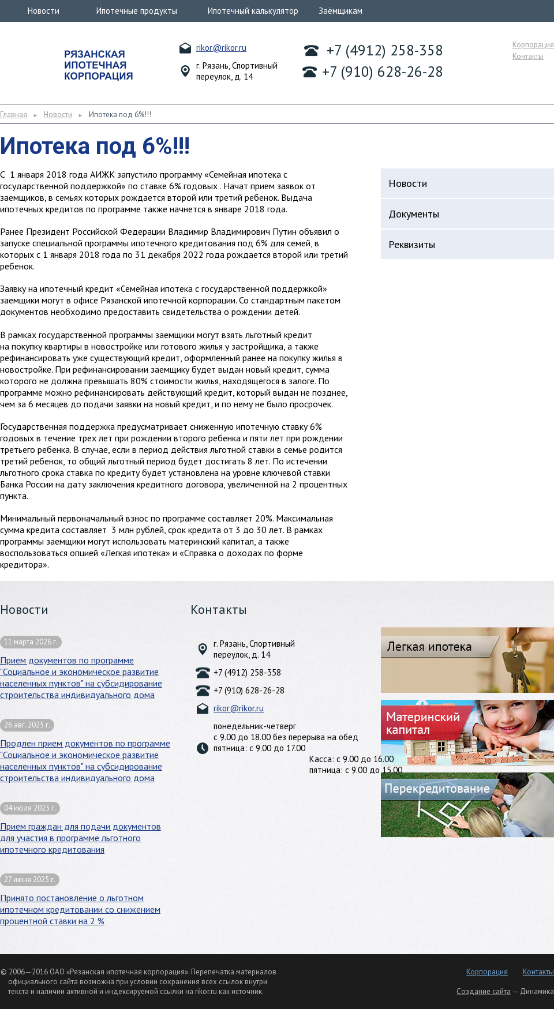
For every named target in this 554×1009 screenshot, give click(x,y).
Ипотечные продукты (136, 10)
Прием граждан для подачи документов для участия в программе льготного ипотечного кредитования (80, 828)
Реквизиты (411, 244)
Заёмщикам (340, 10)
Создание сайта (483, 991)
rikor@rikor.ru (221, 47)
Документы (413, 213)
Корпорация (533, 45)
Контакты (528, 56)
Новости (43, 10)
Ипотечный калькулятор (253, 10)
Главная (13, 114)
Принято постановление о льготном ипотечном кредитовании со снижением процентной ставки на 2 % (80, 900)
